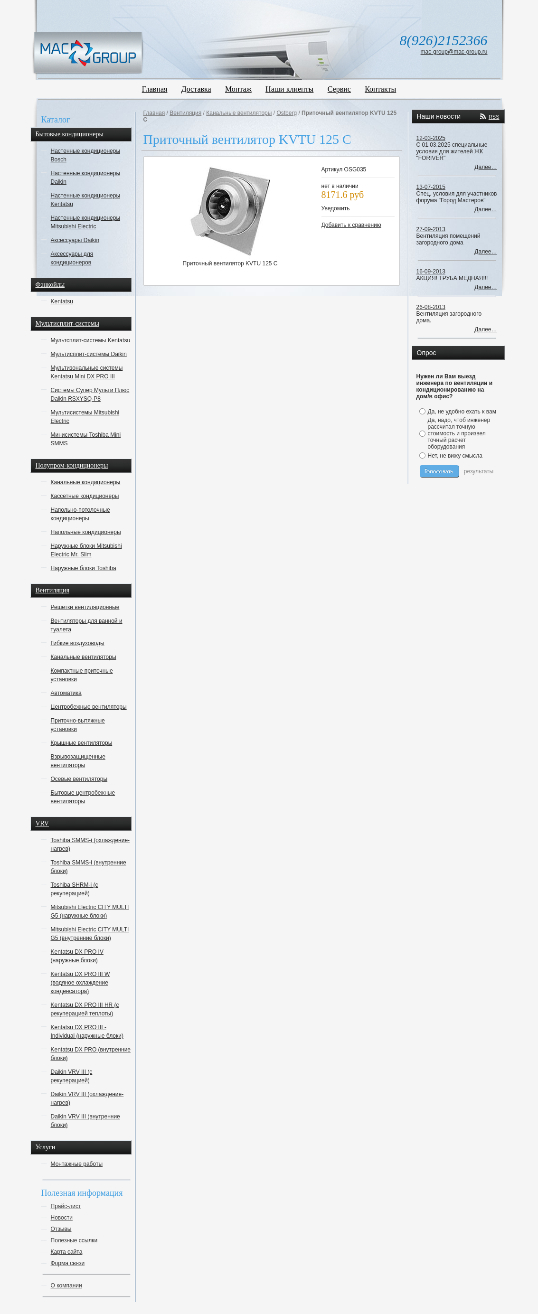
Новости (62, 1217)
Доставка (196, 89)
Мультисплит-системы (67, 323)
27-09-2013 (430, 229)
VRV (42, 823)
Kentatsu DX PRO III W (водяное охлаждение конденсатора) (80, 983)
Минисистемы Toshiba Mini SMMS (86, 439)
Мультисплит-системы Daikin (89, 354)
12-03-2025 (430, 138)
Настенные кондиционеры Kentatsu (86, 199)
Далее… (485, 167)
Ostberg (286, 113)
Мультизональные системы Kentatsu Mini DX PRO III (87, 372)
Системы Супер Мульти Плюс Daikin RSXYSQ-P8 (90, 394)
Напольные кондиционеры (86, 532)
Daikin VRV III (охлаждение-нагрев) (87, 1098)
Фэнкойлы (50, 284)
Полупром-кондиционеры (72, 465)
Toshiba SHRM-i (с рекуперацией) (74, 889)
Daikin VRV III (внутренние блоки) (85, 1120)
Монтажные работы (77, 1164)
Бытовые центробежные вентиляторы (83, 797)
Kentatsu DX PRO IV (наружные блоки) (77, 956)
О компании (66, 1285)
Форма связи (68, 1263)
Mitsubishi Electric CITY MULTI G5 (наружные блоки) (90, 911)
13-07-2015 (430, 187)
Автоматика (66, 693)
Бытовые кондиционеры (70, 134)
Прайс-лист (66, 1206)
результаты (478, 471)
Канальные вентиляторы (83, 657)
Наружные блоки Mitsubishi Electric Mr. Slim (86, 550)
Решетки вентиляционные (85, 607)
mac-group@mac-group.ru (454, 51)
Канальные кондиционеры (86, 482)
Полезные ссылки (74, 1240)
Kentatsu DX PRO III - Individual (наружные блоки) (87, 1031)
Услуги (46, 1147)
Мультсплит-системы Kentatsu (91, 340)
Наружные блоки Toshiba (83, 568)
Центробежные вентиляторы (89, 707)
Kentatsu (62, 301)
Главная (155, 89)
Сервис (339, 89)
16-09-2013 (430, 271)
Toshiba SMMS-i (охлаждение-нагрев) (90, 844)
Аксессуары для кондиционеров (72, 258)
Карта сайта (67, 1251)
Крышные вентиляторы (82, 743)
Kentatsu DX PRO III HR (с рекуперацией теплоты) (85, 1009)
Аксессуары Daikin (75, 240)
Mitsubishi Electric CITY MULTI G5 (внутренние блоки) (90, 933)
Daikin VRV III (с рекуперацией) (72, 1076)
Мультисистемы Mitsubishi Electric (85, 416)
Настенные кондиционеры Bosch (86, 155)
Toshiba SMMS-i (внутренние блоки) (88, 866)
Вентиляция (53, 590)
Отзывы (61, 1229)
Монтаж (238, 89)
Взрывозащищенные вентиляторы (78, 761)
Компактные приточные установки (82, 675)
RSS (494, 117)
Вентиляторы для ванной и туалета (87, 625)
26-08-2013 (430, 307)
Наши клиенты (289, 89)
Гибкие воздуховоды (77, 643)
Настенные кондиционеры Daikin (86, 177)
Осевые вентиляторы (79, 779)
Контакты (380, 89)
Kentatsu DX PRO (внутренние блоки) (91, 1053)
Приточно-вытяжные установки (78, 724)
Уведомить (335, 208)
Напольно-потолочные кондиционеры (80, 514)
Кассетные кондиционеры (85, 496)
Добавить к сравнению (351, 225)
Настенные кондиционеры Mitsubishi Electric (86, 222)
